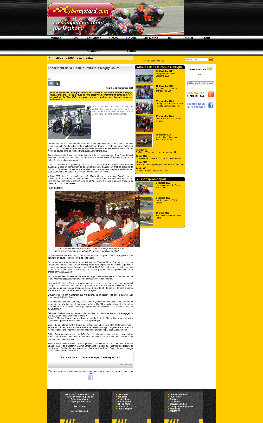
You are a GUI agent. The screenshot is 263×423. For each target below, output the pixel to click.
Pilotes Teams (124, 399)
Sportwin (174, 399)
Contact (84, 411)
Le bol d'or (123, 406)
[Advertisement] (201, 162)
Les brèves (123, 394)
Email (200, 74)
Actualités (86, 58)
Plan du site (79, 406)
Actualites (56, 58)
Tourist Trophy (125, 409)
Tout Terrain (175, 397)
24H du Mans (124, 404)
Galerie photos (125, 401)
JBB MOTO (175, 411)
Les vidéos (175, 401)
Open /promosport (151, 179)
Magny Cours (113, 357)
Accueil (75, 411)
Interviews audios (178, 404)
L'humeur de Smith (179, 394)
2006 (71, 58)
